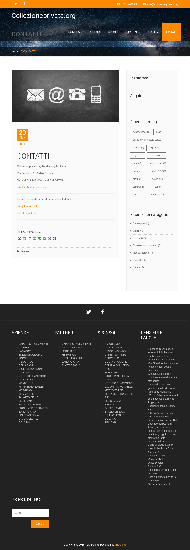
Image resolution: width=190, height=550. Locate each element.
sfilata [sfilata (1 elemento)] (137, 194)
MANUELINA (26, 383)
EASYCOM (25, 351)
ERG (107, 368)
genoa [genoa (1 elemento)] (156, 147)
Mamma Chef (155, 459)
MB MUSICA (26, 390)
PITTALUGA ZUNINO (30, 404)
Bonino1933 (154, 466)
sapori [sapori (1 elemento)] (160, 186)
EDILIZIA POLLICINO (31, 354)
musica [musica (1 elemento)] (138, 171)
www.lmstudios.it (27, 213)
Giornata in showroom (145, 245)
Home (15, 51)
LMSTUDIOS (69, 351)
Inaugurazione (141, 252)
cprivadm (23, 251)
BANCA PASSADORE (117, 351)
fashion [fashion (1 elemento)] (138, 147)
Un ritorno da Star (158, 441)
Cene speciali (140, 223)
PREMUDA (111, 404)
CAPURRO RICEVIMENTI (33, 344)
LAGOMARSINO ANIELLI (119, 386)
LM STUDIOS (26, 379)
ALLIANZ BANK (113, 347)
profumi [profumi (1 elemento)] (138, 179)
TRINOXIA (110, 422)
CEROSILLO (112, 358)
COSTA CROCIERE (116, 361)
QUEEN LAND (113, 408)
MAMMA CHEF (27, 393)
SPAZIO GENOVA (29, 415)
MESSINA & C (113, 400)
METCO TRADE (114, 390)
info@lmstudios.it (27, 206)
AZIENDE (95, 32)
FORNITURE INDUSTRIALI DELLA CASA (117, 376)
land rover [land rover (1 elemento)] (156, 155)
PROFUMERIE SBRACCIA (34, 408)
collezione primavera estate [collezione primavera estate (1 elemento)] (148, 139)
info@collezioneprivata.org (32, 187)
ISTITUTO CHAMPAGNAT (33, 376)
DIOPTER (24, 347)
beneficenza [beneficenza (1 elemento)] (141, 132)
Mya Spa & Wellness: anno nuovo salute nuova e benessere (163, 367)
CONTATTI (171, 32)
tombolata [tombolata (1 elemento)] (157, 194)
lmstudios (120, 544)
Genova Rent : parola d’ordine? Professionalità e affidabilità (162, 377)
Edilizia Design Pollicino (161, 413)
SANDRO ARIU (27, 411)
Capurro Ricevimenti (159, 484)
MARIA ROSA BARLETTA (33, 386)
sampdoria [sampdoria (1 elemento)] (140, 186)
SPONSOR (114, 32)
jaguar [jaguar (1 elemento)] (138, 155)
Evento (137, 238)
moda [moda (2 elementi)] (137, 163)
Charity (137, 230)
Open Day (138, 260)
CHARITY (152, 32)
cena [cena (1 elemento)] (160, 132)
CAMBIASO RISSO (115, 354)
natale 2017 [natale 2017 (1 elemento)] (158, 171)
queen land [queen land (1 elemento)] (159, 179)
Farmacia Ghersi (157, 455)
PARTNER (134, 32)
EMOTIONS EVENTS (74, 347)
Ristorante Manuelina (159, 391)
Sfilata (136, 267)
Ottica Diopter (155, 462)
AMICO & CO (112, 344)
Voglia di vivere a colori (160, 444)
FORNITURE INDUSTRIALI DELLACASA (26, 362)
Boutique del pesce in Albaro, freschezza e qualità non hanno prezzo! (162, 427)
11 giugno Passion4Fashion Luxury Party (161, 406)
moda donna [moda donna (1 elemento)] (158, 163)
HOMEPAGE (75, 32)
